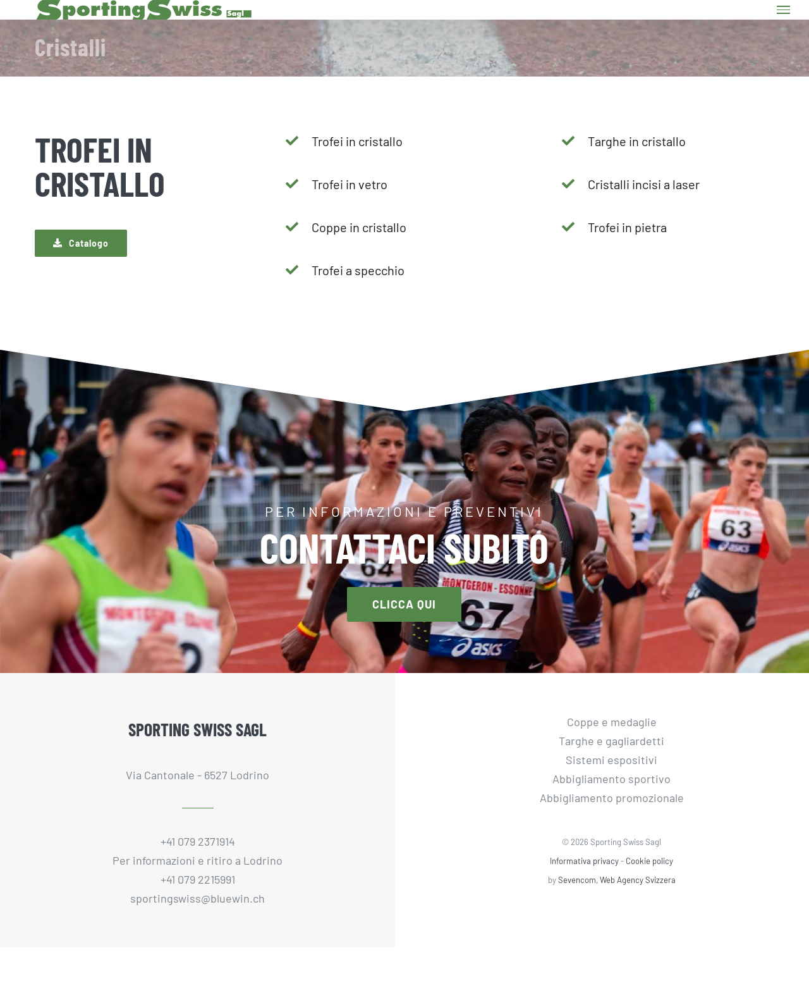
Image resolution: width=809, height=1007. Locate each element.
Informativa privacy (584, 861)
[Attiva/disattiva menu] (783, 10)
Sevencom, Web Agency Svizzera (617, 880)
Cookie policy (649, 861)
